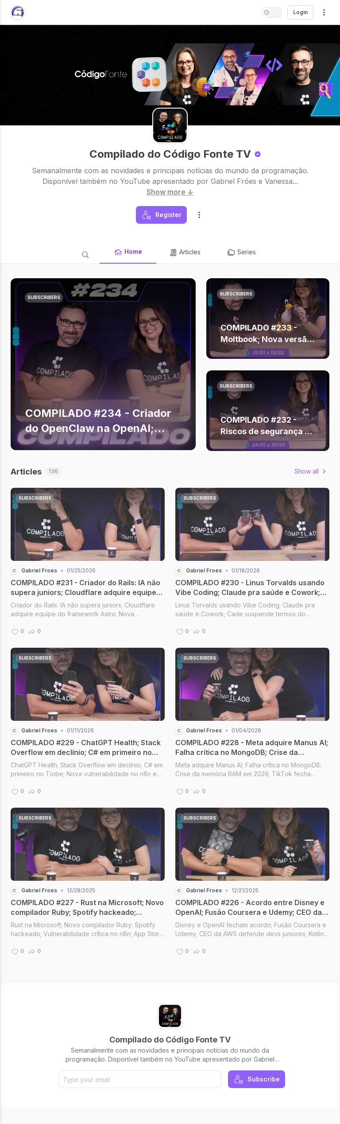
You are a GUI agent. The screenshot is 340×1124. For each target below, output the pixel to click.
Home (128, 252)
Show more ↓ (170, 191)
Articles (185, 252)
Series (241, 252)
